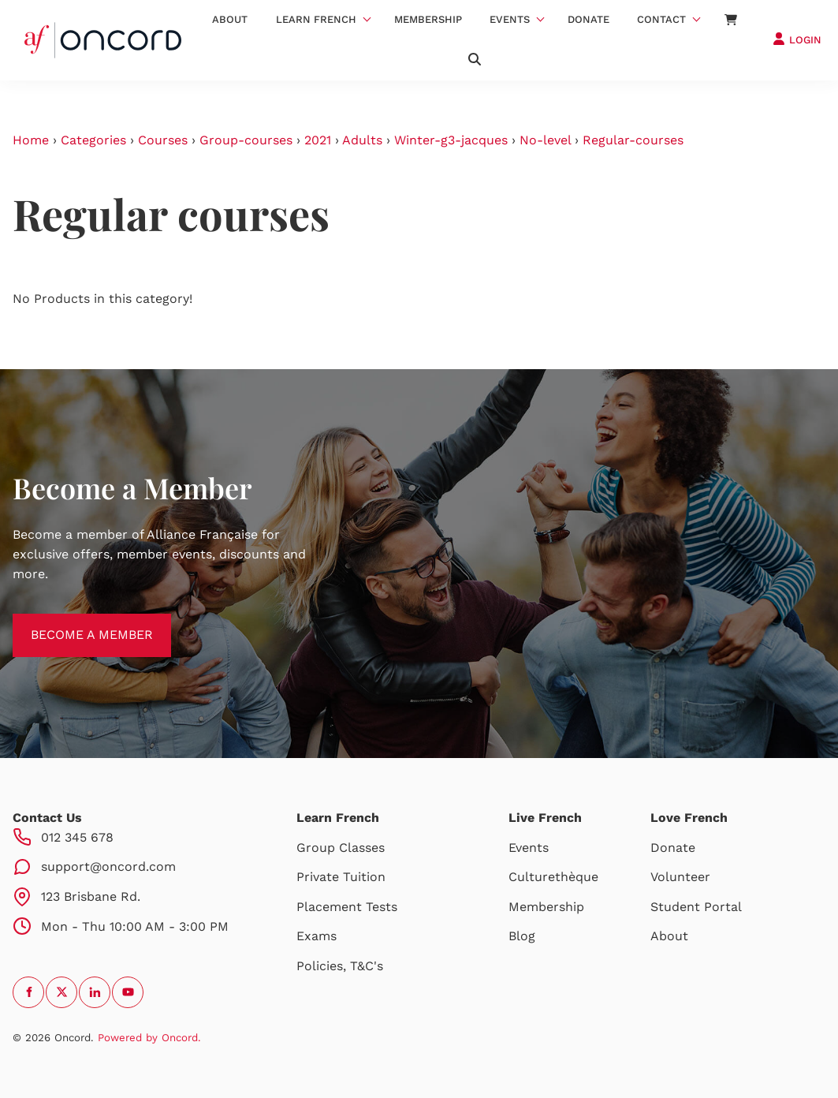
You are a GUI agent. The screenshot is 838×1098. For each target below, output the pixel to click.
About (230, 19)
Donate (588, 19)
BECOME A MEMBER (74, 622)
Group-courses (245, 140)
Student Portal (696, 906)
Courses (163, 140)
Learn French (316, 19)
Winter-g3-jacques (451, 140)
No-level (545, 140)
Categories (93, 140)
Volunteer (680, 876)
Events (510, 19)
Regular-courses (633, 140)
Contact (661, 19)
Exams (316, 935)
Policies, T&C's (339, 965)
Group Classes (340, 847)
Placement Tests (346, 906)
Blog (521, 935)
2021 (317, 140)
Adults (362, 140)
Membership (428, 19)
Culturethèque (553, 876)
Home (31, 140)
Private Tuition (340, 876)
